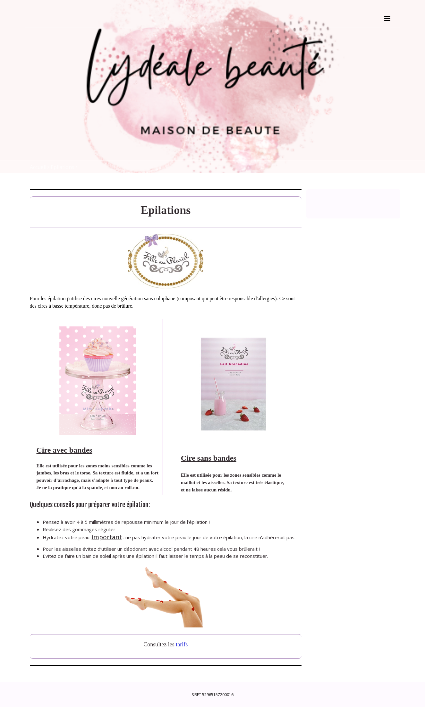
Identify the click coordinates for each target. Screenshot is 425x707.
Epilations (62, 167)
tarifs (182, 644)
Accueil (38, 167)
